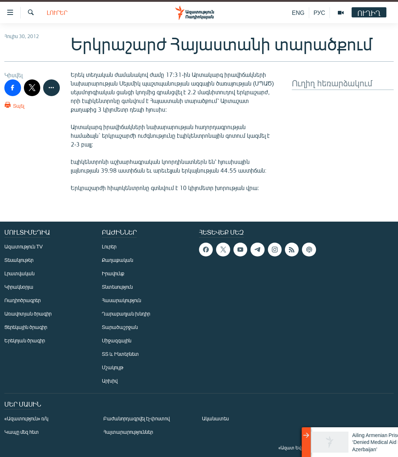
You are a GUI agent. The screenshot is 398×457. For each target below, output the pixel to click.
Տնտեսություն (117, 287)
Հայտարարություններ (128, 432)
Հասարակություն (121, 300)
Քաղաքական (117, 260)
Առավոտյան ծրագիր (27, 313)
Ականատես (215, 418)
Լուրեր (57, 12)
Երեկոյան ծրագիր (24, 340)
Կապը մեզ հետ (21, 432)
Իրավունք (113, 273)
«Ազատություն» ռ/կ (26, 418)
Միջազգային (116, 340)
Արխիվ (109, 381)
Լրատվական (19, 273)
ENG (298, 12)
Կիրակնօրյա (18, 287)
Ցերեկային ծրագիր (25, 327)
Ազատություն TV (23, 246)
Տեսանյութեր (18, 260)
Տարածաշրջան (120, 327)
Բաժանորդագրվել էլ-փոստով (136, 418)
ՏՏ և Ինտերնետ (120, 354)
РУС (319, 12)
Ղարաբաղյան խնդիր (126, 313)
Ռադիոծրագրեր (22, 300)
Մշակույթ (112, 367)
